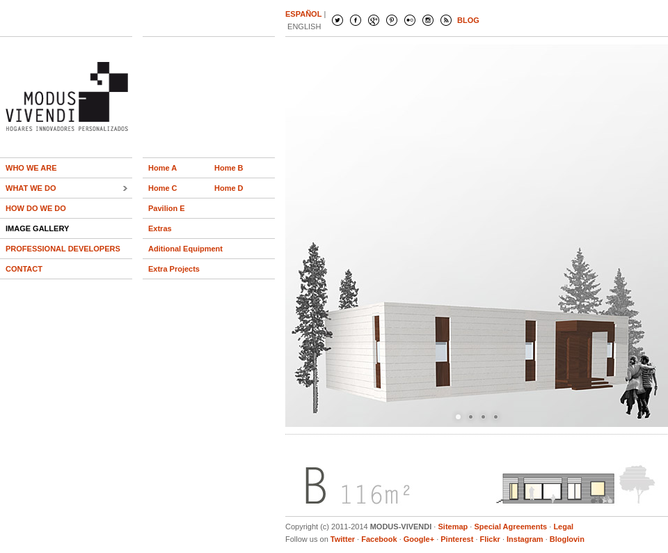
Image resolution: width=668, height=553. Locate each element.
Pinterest (456, 539)
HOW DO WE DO (36, 208)
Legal (563, 526)
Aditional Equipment (185, 248)
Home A (162, 168)
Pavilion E (166, 208)
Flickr (490, 539)
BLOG (468, 20)
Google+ (419, 539)
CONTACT (24, 269)
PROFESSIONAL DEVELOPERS (63, 248)
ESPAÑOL (303, 14)
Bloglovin (567, 539)
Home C (162, 188)
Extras (160, 228)
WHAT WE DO (31, 188)
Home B (229, 168)
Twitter (343, 539)
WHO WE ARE (31, 168)
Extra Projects (174, 269)
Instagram (525, 539)
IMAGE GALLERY (37, 228)
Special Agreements (510, 526)
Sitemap (453, 526)
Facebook (379, 539)
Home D (229, 188)
